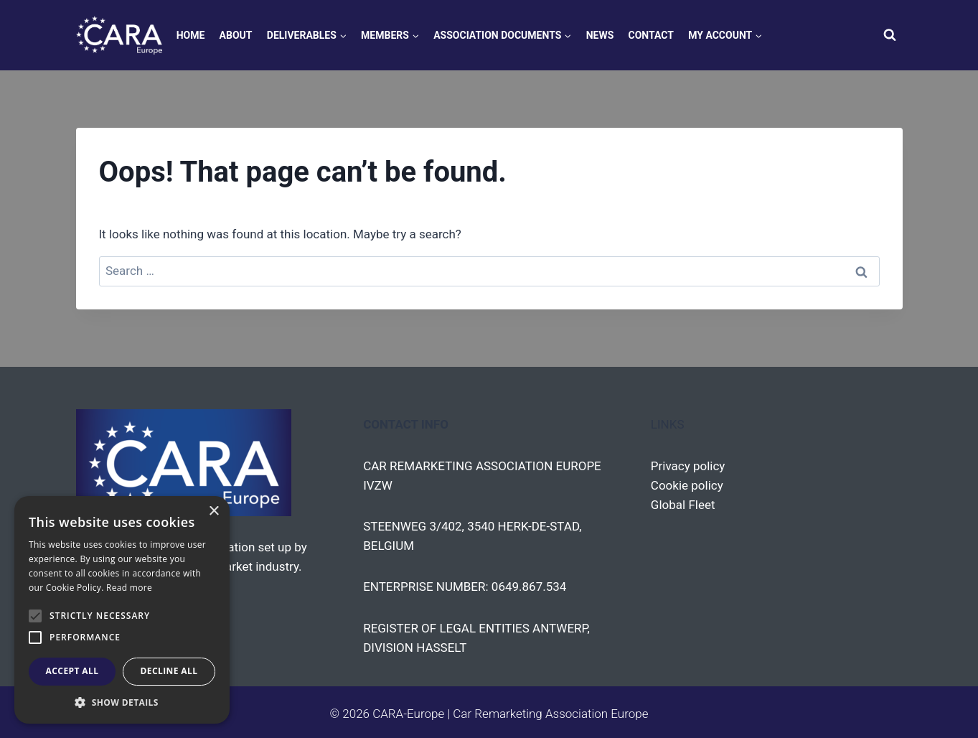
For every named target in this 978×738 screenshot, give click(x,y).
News (600, 35)
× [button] (213, 511)
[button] (122, 702)
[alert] (122, 610)
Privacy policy (688, 466)
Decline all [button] (169, 671)
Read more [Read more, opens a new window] (129, 587)
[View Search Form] (890, 35)
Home (191, 35)
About (236, 35)
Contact (651, 35)
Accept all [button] (72, 671)
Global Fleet (683, 505)
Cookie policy (687, 485)
